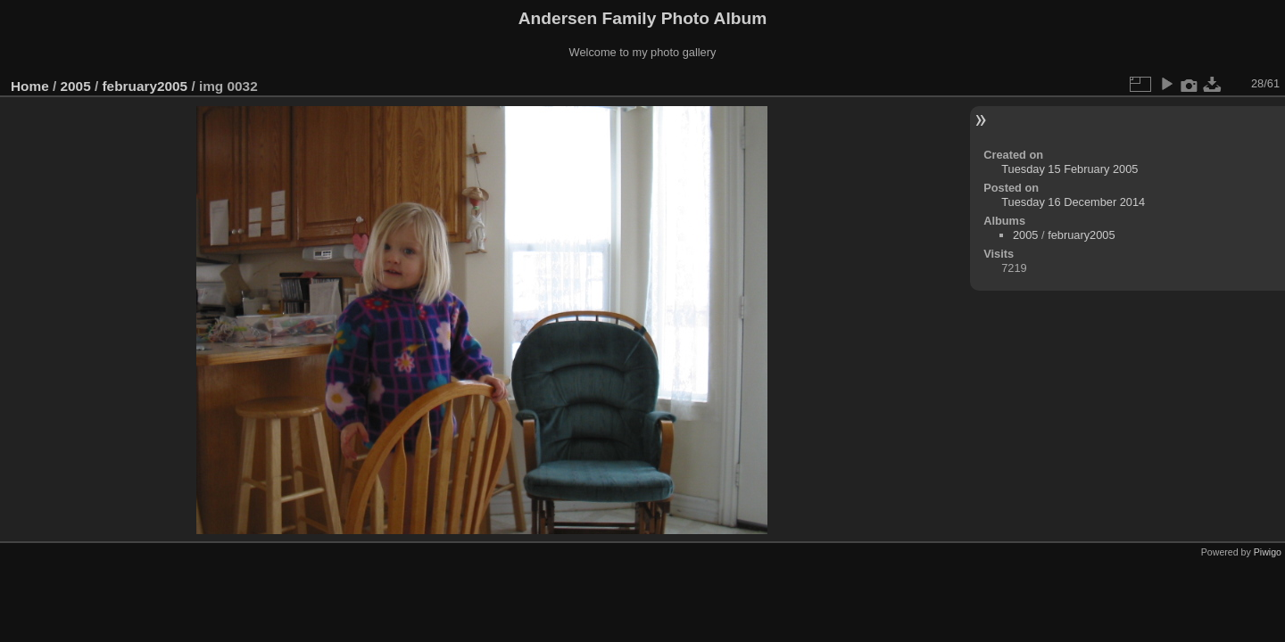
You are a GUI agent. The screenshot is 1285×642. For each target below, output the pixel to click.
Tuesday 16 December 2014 (1073, 202)
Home (30, 86)
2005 (76, 86)
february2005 (144, 86)
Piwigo (1267, 552)
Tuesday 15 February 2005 (1069, 169)
